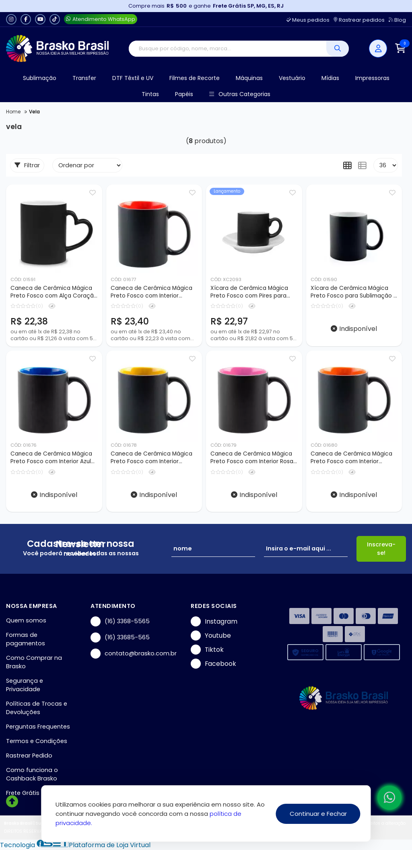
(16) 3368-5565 (120, 621)
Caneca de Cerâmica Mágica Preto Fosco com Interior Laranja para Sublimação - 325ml (351, 458)
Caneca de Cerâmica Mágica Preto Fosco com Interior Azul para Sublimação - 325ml (51, 458)
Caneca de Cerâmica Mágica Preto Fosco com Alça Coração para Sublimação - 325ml (53, 292)
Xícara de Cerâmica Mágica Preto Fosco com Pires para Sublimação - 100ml (249, 292)
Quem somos (26, 620)
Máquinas (249, 78)
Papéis (184, 94)
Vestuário (292, 78)
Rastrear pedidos (359, 20)
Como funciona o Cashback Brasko (32, 774)
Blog (397, 20)
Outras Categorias (239, 94)
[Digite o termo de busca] (227, 49)
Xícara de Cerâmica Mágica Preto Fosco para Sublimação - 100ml (353, 292)
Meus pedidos (308, 20)
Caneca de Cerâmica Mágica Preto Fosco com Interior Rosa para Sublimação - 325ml (251, 458)
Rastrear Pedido (29, 755)
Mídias (330, 78)
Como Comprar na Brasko (34, 662)
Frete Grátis (22, 793)
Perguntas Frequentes (38, 727)
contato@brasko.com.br (134, 654)
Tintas (150, 94)
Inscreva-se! (381, 548)
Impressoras (372, 78)
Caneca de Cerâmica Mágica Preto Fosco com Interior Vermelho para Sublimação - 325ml (151, 292)
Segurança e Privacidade (24, 685)
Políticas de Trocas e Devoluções (36, 708)
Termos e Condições (36, 741)
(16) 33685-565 (120, 637)
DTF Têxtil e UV (132, 78)
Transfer (84, 78)
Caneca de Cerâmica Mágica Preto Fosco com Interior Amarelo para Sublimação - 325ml (151, 458)
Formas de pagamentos (25, 639)
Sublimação (39, 78)
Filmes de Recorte (194, 78)
